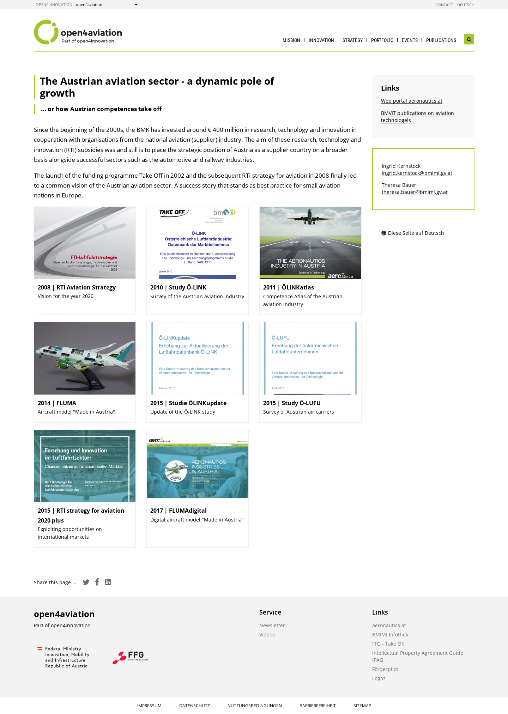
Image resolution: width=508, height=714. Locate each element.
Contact (444, 4)
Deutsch (465, 4)
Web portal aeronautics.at (411, 100)
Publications (441, 40)
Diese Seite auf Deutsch (412, 233)
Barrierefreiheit (318, 706)
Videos (267, 634)
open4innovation (54, 4)
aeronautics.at (389, 625)
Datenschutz (194, 706)
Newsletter (272, 625)
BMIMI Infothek (390, 634)
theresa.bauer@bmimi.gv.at (415, 192)
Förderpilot (385, 669)
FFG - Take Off (388, 643)
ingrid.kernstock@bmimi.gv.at (417, 173)
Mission (291, 40)
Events (410, 40)
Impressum (149, 706)
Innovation (321, 40)
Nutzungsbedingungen (255, 706)
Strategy (353, 40)
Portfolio (382, 40)
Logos (379, 678)
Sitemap (362, 706)
